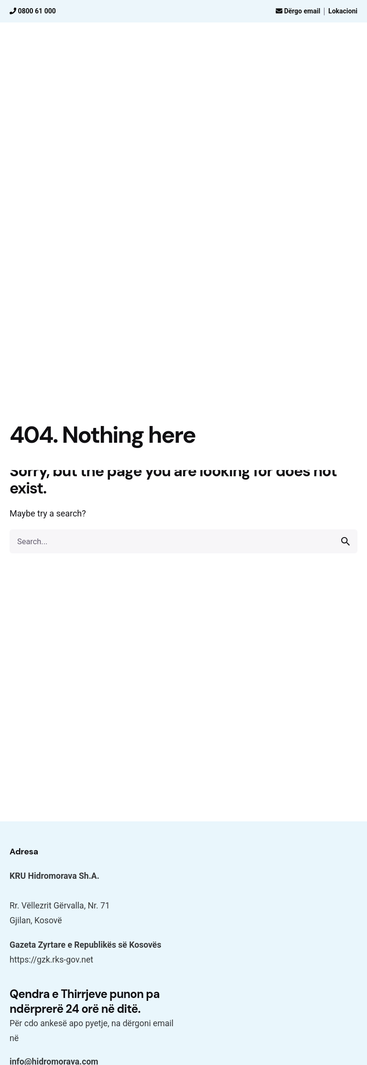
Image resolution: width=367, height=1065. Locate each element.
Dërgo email (298, 11)
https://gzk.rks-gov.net (51, 959)
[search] (345, 541)
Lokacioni (342, 11)
